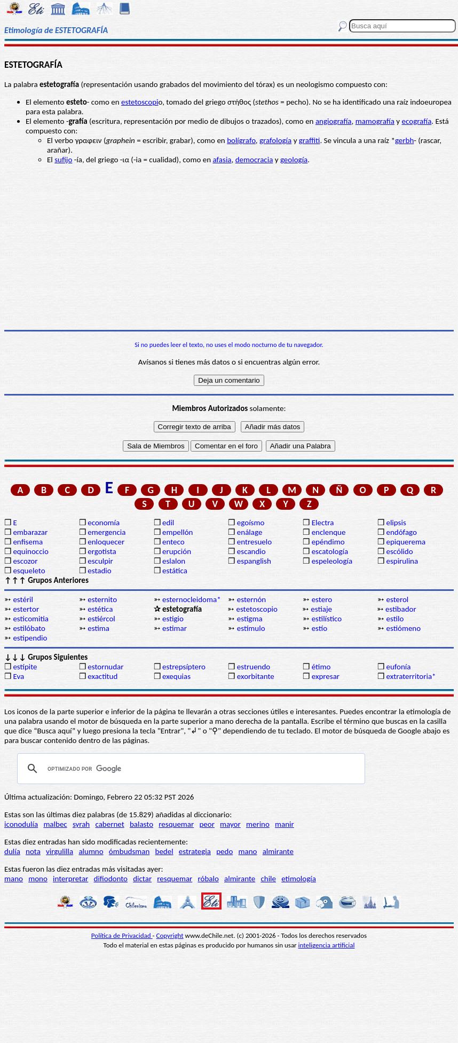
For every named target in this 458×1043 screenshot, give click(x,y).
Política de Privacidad (122, 935)
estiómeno (403, 628)
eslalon (173, 561)
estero (322, 599)
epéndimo (328, 542)
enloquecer (106, 542)
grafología (275, 140)
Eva (18, 676)
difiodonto (111, 878)
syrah (81, 824)
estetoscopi (140, 102)
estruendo (253, 666)
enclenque (329, 532)
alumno (90, 851)
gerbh (404, 140)
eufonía (398, 666)
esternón (251, 599)
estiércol (101, 618)
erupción (176, 551)
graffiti (309, 140)
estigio (173, 618)
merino (258, 824)
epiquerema (405, 542)
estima (98, 628)
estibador (400, 609)
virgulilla (59, 851)
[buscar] (189, 768)
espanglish (254, 561)
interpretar (70, 878)
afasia (221, 159)
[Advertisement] (229, 247)
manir (284, 824)
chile (268, 878)
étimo (321, 666)
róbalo (208, 878)
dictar (142, 878)
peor (206, 824)
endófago (401, 532)
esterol (397, 599)
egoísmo (251, 522)
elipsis (396, 522)
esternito (102, 599)
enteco (173, 542)
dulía (12, 851)
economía (104, 522)
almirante (278, 851)
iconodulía (21, 824)
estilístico (327, 618)
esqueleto (29, 570)
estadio (99, 570)
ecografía (417, 121)
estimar (174, 628)
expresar (325, 676)
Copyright (170, 935)
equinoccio (31, 551)
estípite (25, 666)
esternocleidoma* (191, 599)
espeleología (332, 561)
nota (33, 851)
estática (174, 570)
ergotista (102, 551)
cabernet (109, 824)
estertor (26, 609)
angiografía (333, 121)
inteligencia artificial (326, 945)
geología (293, 159)
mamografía (375, 121)
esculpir (100, 561)
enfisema (28, 542)
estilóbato (29, 628)
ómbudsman (129, 851)
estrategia (195, 851)
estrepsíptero (184, 666)
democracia (254, 159)
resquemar (176, 824)
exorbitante (255, 676)
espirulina (402, 561)
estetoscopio (256, 609)
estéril (23, 599)
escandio (251, 551)
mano (248, 851)
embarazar (30, 532)
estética (100, 609)
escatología (330, 551)
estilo (395, 618)
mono (38, 878)
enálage (250, 532)
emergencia (106, 532)
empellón (177, 532)
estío (319, 628)
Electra (323, 522)
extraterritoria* (411, 676)
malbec (55, 824)
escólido (399, 551)
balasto (141, 824)
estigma (250, 618)
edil (168, 522)
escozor (25, 561)
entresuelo (254, 542)
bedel (164, 851)
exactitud (102, 676)
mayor (230, 824)
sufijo (63, 159)
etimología (298, 878)
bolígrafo (241, 140)
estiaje (321, 609)
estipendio (30, 638)
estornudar (105, 666)
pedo (224, 851)
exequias (176, 676)
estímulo (251, 628)
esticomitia (31, 618)
